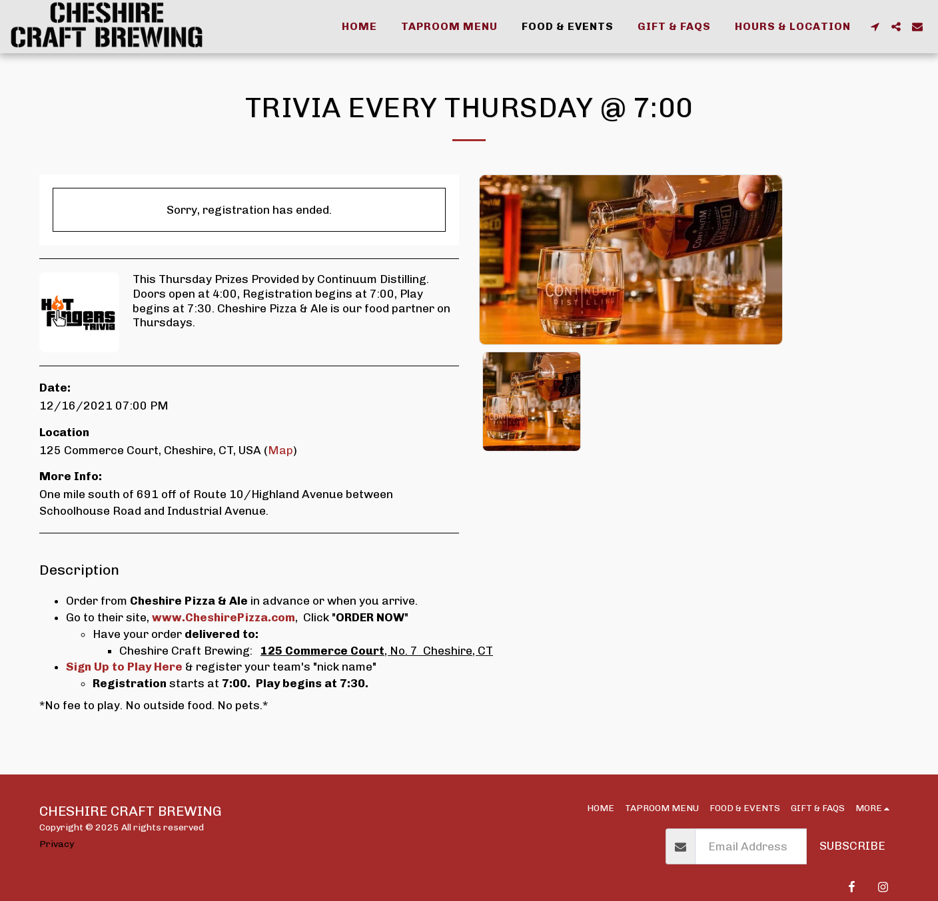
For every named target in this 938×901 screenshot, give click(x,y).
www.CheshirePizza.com (223, 617)
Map (280, 450)
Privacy (56, 843)
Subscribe (852, 845)
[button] (875, 26)
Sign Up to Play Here (124, 666)
